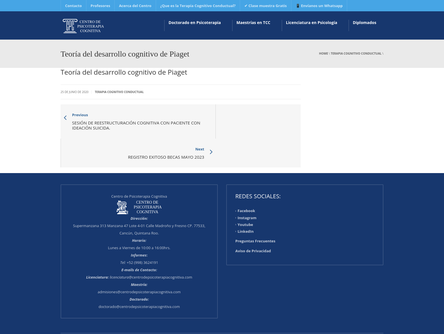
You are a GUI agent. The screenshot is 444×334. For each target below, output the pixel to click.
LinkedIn (246, 202)
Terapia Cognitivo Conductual (356, 53)
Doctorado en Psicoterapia (194, 22)
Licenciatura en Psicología (311, 22)
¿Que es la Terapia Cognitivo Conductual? (198, 5)
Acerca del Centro (135, 5)
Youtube (245, 196)
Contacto (73, 5)
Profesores (100, 5)
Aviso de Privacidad (253, 222)
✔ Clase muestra (265, 5)
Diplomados (364, 22)
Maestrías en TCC (253, 22)
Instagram (247, 189)
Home (323, 53)
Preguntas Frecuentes (255, 212)
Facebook (246, 182)
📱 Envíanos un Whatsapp (319, 5)
